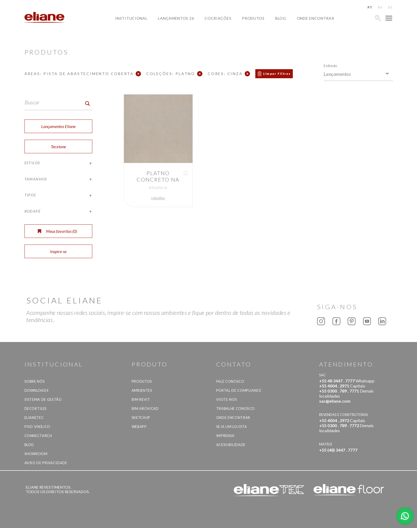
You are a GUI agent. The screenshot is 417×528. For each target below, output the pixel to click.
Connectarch (38, 436)
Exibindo (330, 66)
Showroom (36, 454)
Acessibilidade (230, 445)
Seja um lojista (231, 426)
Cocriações (218, 18)
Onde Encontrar (315, 18)
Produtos (253, 18)
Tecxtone (58, 146)
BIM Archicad (145, 408)
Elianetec (34, 417)
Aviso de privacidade (45, 463)
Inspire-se (58, 251)
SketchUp (141, 417)
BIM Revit (141, 399)
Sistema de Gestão (43, 399)
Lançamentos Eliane (58, 126)
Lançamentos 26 (176, 18)
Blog (280, 18)
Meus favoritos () (57, 231)
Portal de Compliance (238, 390)
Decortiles (35, 408)
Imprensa (225, 436)
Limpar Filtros (277, 74)
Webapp (139, 426)
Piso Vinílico (37, 426)
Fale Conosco (230, 381)
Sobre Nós (34, 381)
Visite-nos (226, 399)
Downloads (36, 390)
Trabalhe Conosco (235, 408)
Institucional (131, 18)
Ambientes (142, 390)
